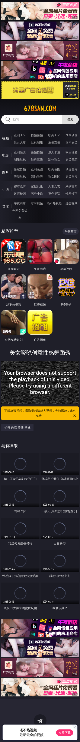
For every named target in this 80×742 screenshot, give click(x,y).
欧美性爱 (71, 152)
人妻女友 (54, 186)
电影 (5, 155)
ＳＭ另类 (71, 142)
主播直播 (54, 142)
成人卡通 (54, 152)
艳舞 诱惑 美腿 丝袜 (17, 427)
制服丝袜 (20, 159)
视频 (5, 138)
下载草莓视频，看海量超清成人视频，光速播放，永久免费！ (40, 413)
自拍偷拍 (37, 135)
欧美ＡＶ (54, 135)
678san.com (40, 108)
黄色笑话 (54, 193)
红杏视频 (71, 203)
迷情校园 (20, 193)
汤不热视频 (54, 203)
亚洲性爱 (20, 152)
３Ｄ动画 (71, 135)
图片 (5, 172)
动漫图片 (71, 169)
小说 (5, 189)
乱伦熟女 (54, 159)
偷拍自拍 (37, 152)
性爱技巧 (71, 193)
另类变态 (71, 159)
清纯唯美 (37, 176)
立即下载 (65, 733)
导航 (5, 206)
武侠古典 (71, 186)
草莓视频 (37, 203)
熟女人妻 (20, 142)
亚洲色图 (37, 169)
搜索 (70, 119)
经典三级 (37, 159)
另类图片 (71, 176)
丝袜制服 (37, 142)
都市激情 (20, 186)
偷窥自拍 (20, 169)
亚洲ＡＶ (20, 135)
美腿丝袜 (20, 176)
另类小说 (37, 193)
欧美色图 (54, 169)
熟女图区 (54, 176)
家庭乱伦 (37, 186)
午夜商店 (20, 203)
